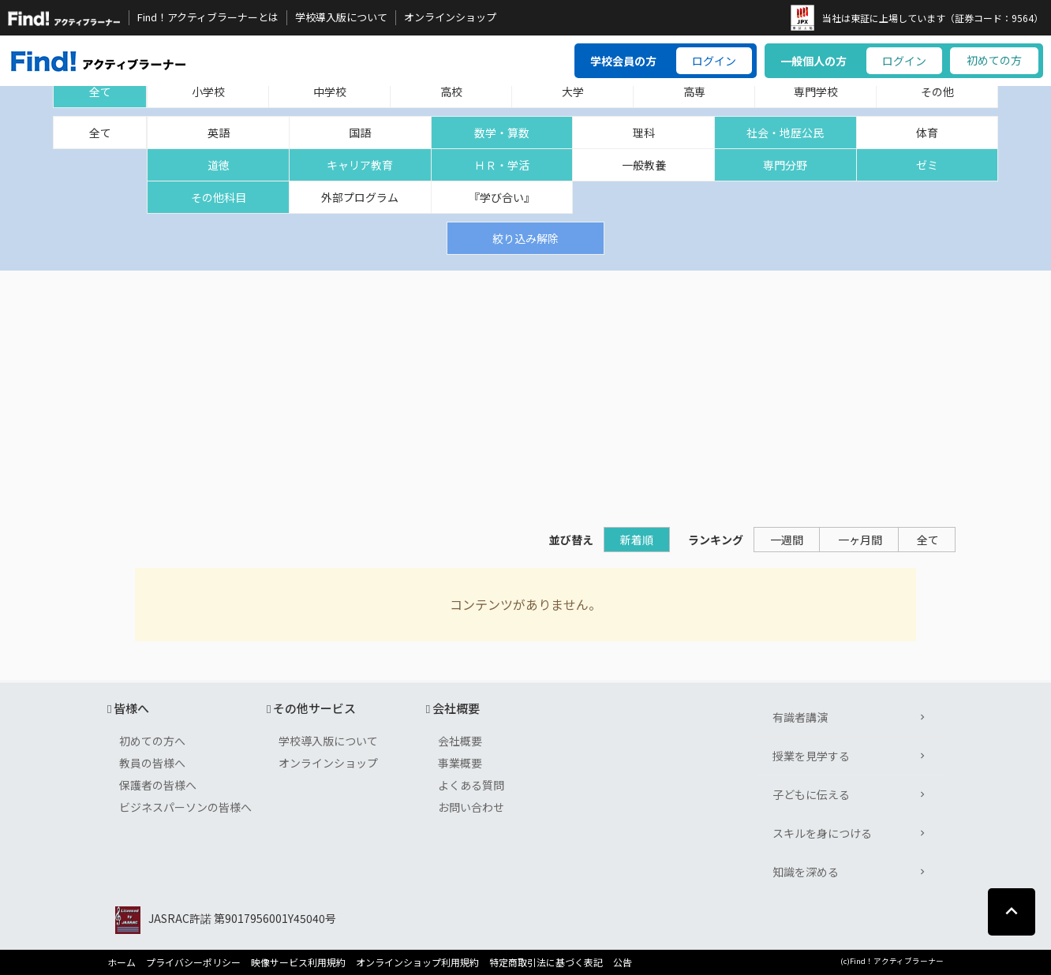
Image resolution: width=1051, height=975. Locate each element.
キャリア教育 (360, 165)
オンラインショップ (450, 17)
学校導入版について (341, 17)
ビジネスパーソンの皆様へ (185, 807)
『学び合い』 (502, 197)
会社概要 (460, 741)
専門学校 (816, 91)
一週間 (786, 539)
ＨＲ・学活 (501, 165)
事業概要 (460, 763)
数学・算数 (501, 132)
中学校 (329, 91)
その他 (937, 91)
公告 (622, 962)
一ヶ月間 (860, 539)
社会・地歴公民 (785, 132)
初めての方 (994, 60)
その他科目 (218, 197)
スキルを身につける (822, 833)
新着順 (636, 539)
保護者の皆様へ (157, 785)
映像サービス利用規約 (298, 962)
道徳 (219, 165)
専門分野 (785, 165)
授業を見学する (811, 756)
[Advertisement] (525, 388)
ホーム (121, 962)
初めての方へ (152, 741)
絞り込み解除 (525, 238)
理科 (644, 132)
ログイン (714, 61)
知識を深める (805, 872)
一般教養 (644, 165)
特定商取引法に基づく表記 (546, 962)
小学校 (208, 91)
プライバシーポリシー (193, 962)
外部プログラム (359, 197)
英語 (219, 132)
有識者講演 (800, 717)
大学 (573, 91)
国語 (360, 132)
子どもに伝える (811, 794)
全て (100, 91)
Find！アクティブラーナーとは (208, 17)
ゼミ (927, 165)
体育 (927, 132)
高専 (694, 91)
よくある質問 (471, 785)
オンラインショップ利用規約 (417, 962)
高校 (451, 91)
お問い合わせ (471, 807)
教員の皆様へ (152, 763)
